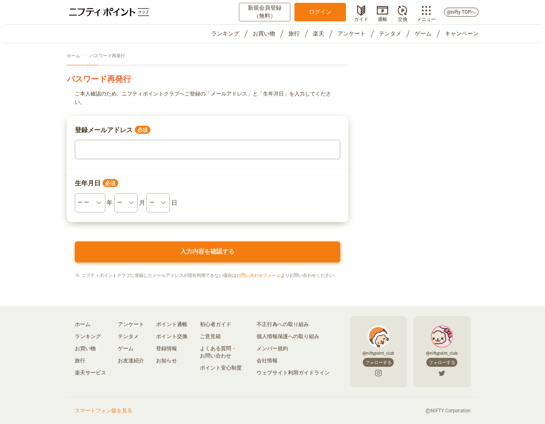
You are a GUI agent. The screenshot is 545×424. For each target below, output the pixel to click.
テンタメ (390, 33)
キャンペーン (462, 33)
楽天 (318, 33)
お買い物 (264, 33)
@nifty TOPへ (461, 12)
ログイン (320, 11)
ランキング (225, 33)
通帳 (382, 18)
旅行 (294, 33)
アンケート (351, 33)
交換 (402, 18)
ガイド (361, 18)
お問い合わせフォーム (259, 275)
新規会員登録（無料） (265, 11)
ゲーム (423, 33)
